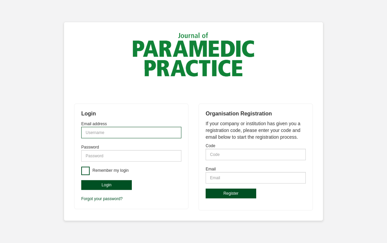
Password (90, 147)
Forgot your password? (102, 198)
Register (231, 193)
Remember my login (110, 170)
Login (106, 185)
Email (211, 169)
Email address (94, 124)
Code (210, 145)
